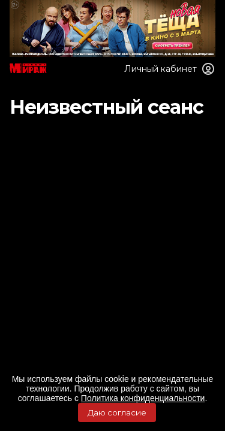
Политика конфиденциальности (143, 398)
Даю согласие (117, 412)
